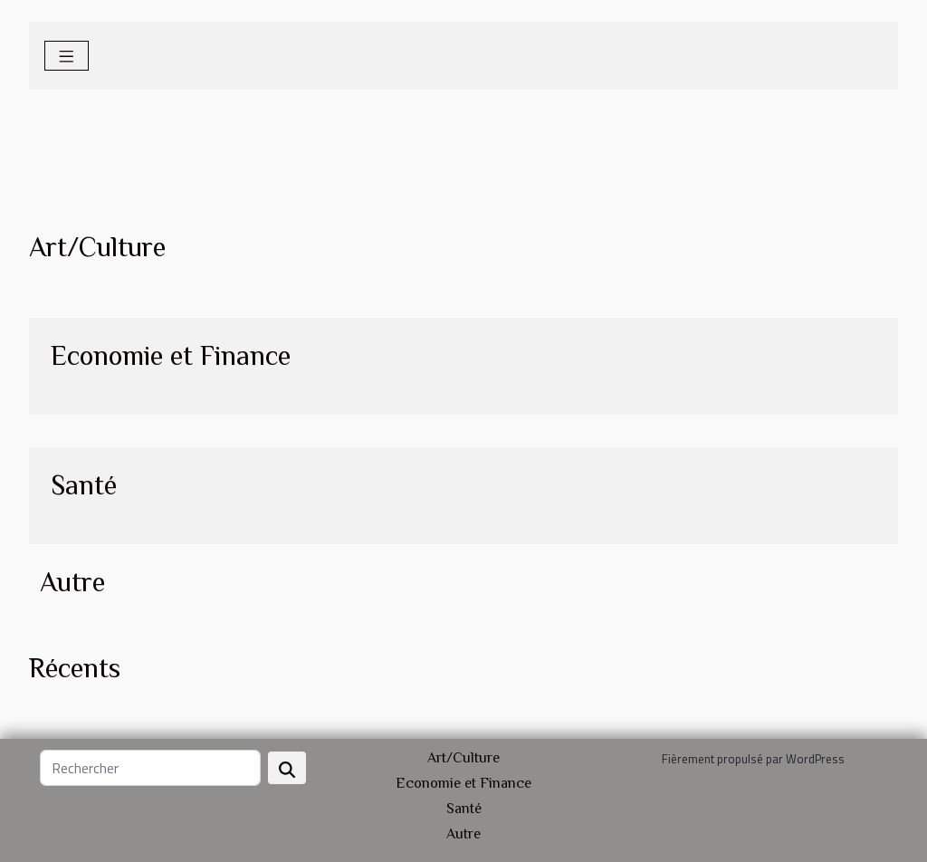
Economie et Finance (463, 783)
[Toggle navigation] (66, 56)
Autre (463, 834)
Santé (464, 808)
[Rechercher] (150, 768)
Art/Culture (463, 758)
